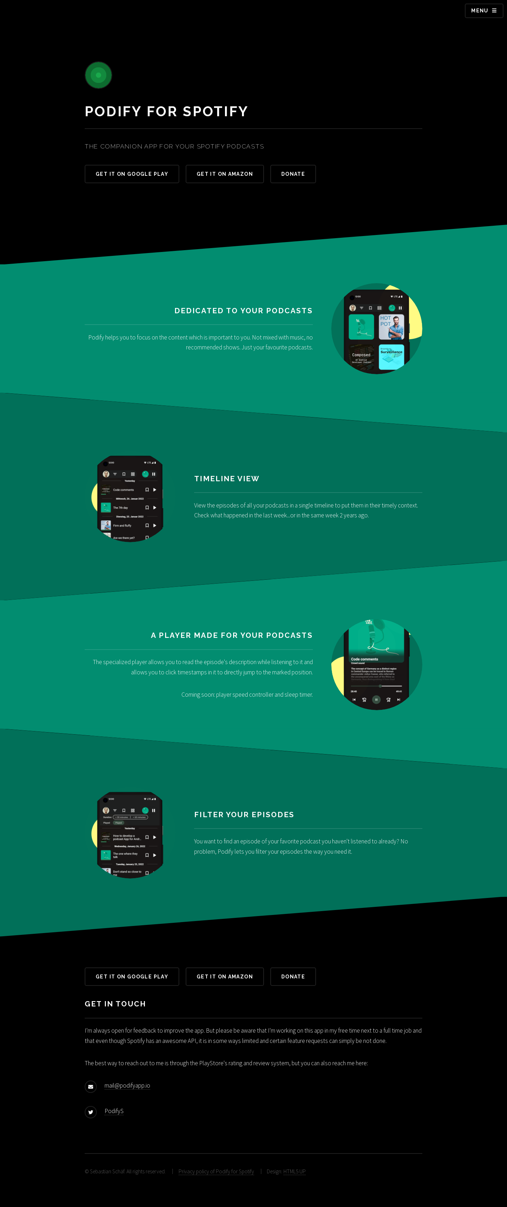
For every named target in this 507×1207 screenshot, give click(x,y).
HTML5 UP (294, 1171)
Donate (293, 174)
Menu (480, 10)
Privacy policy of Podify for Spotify (216, 1171)
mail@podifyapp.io (127, 1085)
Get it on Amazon (225, 174)
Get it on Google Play (132, 174)
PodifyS (114, 1111)
